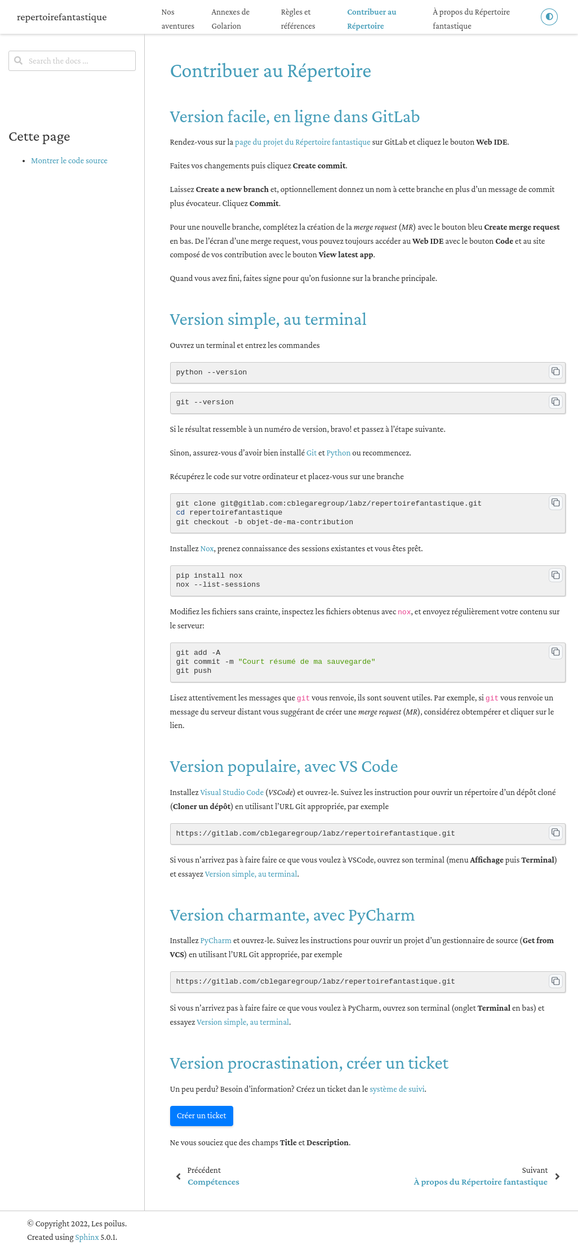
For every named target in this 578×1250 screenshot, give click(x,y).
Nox (207, 548)
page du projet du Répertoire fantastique (303, 141)
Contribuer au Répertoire (371, 18)
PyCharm (216, 940)
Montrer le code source (69, 160)
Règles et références (298, 18)
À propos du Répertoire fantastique (471, 18)
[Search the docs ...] (72, 61)
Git (311, 452)
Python (338, 452)
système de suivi (397, 1088)
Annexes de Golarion (230, 18)
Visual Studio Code (232, 792)
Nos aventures (178, 18)
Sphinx (87, 1237)
